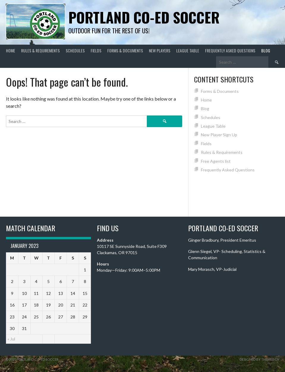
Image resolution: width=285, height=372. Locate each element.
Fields (96, 50)
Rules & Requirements (40, 50)
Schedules (75, 50)
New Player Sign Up (219, 134)
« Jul (11, 338)
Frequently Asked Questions (230, 50)
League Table (187, 50)
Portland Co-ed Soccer (144, 17)
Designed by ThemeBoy (259, 359)
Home (10, 50)
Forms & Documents (125, 50)
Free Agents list (216, 161)
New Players (159, 50)
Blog (265, 50)
